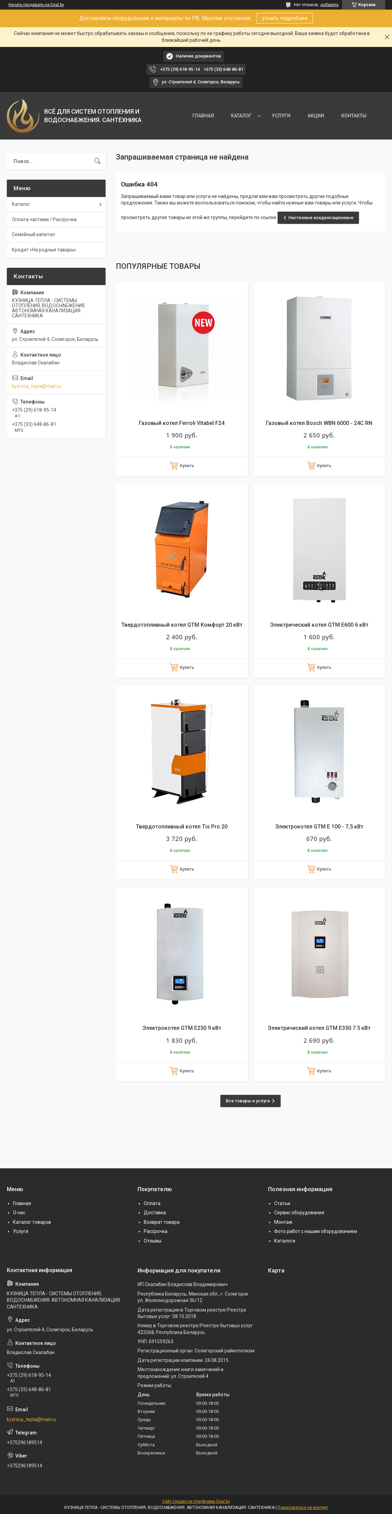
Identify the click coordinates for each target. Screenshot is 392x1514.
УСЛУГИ (281, 115)
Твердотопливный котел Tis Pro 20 (182, 826)
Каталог (21, 204)
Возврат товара (161, 1222)
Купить (187, 465)
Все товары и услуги (248, 1100)
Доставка (155, 1212)
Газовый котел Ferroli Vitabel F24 (181, 423)
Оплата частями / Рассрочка (44, 219)
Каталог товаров (32, 1222)
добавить (329, 4)
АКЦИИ (316, 115)
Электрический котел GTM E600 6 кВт (319, 625)
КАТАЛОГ (241, 115)
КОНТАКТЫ (353, 115)
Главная (22, 1203)
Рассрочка (156, 1231)
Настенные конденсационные (321, 217)
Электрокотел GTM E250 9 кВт (181, 1028)
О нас (19, 1212)
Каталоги (284, 1241)
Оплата (152, 1203)
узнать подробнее (285, 18)
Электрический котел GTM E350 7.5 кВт (319, 1028)
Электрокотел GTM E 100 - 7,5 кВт (319, 826)
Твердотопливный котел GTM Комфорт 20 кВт (181, 625)
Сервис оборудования (299, 1212)
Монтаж (283, 1222)
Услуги (20, 1231)
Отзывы (152, 1241)
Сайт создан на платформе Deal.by (196, 1501)
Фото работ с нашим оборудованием (315, 1231)
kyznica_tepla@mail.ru (36, 386)
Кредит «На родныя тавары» (44, 249)
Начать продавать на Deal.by (36, 4)
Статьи (282, 1203)
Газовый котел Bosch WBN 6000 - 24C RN (319, 423)
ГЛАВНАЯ (203, 115)
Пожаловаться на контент (303, 1507)
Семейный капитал (33, 234)
